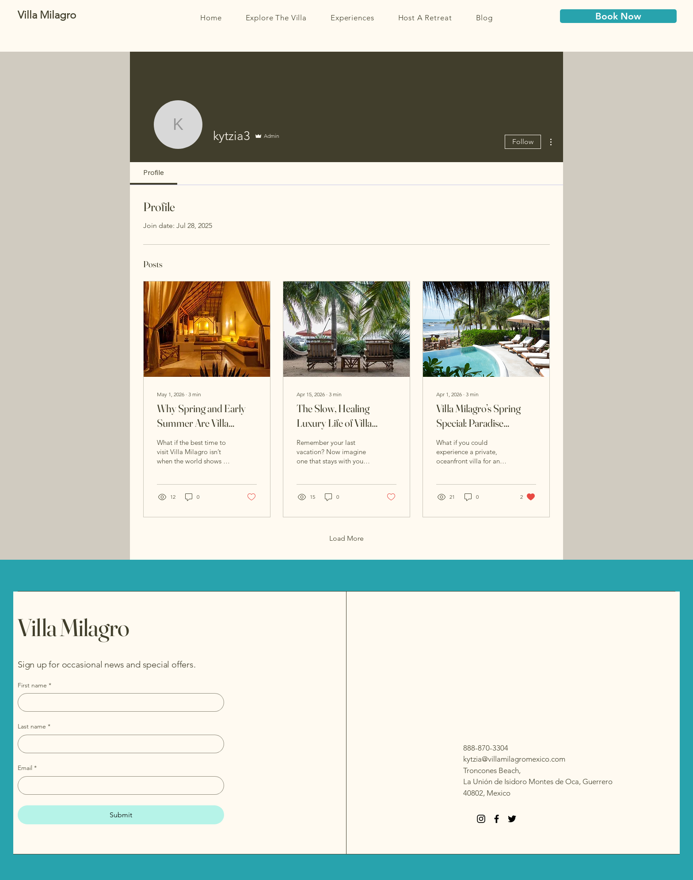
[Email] (118, 785)
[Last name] (118, 744)
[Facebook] (496, 818)
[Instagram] (481, 818)
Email (27, 768)
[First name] (118, 702)
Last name (34, 726)
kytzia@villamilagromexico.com (514, 759)
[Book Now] (618, 16)
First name (34, 685)
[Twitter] (512, 818)
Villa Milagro (73, 627)
